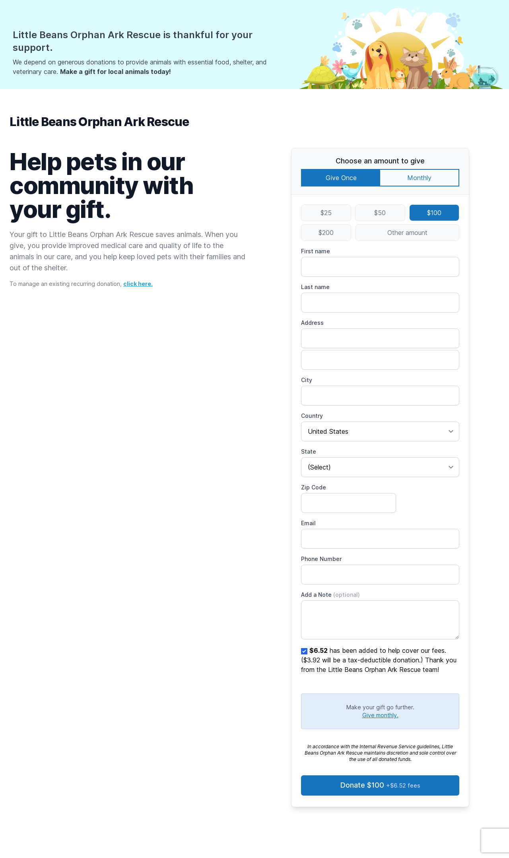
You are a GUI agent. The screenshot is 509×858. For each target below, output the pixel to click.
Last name (315, 286)
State (308, 451)
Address (312, 322)
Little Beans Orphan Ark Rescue (99, 122)
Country (312, 415)
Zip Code (313, 487)
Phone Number (321, 558)
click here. (138, 283)
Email (308, 523)
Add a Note (330, 594)
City (306, 380)
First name (315, 251)
